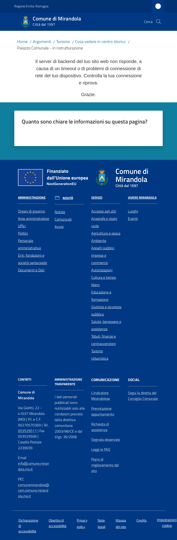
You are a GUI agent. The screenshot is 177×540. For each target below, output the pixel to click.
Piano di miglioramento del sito (105, 465)
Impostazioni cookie (167, 522)
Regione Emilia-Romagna (31, 6)
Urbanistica (99, 358)
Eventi (133, 218)
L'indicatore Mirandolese (100, 395)
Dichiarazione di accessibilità (28, 526)
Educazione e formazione (101, 295)
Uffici (22, 226)
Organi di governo (31, 211)
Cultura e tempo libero (103, 281)
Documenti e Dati (31, 270)
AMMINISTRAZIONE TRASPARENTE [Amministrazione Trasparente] (68, 381)
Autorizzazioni (101, 270)
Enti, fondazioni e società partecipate (32, 259)
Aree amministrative (33, 218)
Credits (141, 520)
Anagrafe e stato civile (104, 222)
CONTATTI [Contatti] (24, 379)
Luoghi (133, 211)
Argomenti (42, 41)
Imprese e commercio (99, 259)
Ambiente (98, 240)
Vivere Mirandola (142, 197)
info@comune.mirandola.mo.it (33, 466)
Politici (23, 233)
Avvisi (59, 226)
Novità (68, 198)
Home (22, 41)
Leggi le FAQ (100, 449)
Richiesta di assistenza (100, 427)
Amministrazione (32, 197)
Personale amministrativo (29, 244)
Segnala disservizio (105, 439)
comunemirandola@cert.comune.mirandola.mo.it (33, 490)
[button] (158, 21)
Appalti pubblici (102, 248)
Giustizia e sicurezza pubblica (106, 310)
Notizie (60, 212)
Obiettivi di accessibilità (57, 523)
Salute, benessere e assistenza (106, 325)
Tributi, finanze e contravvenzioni (103, 339)
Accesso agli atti (103, 211)
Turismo (63, 41)
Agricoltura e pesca (105, 233)
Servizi (96, 197)
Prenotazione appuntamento (102, 411)
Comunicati (63, 219)
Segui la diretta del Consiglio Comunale (143, 395)
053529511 (27, 431)
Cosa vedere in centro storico (100, 41)
